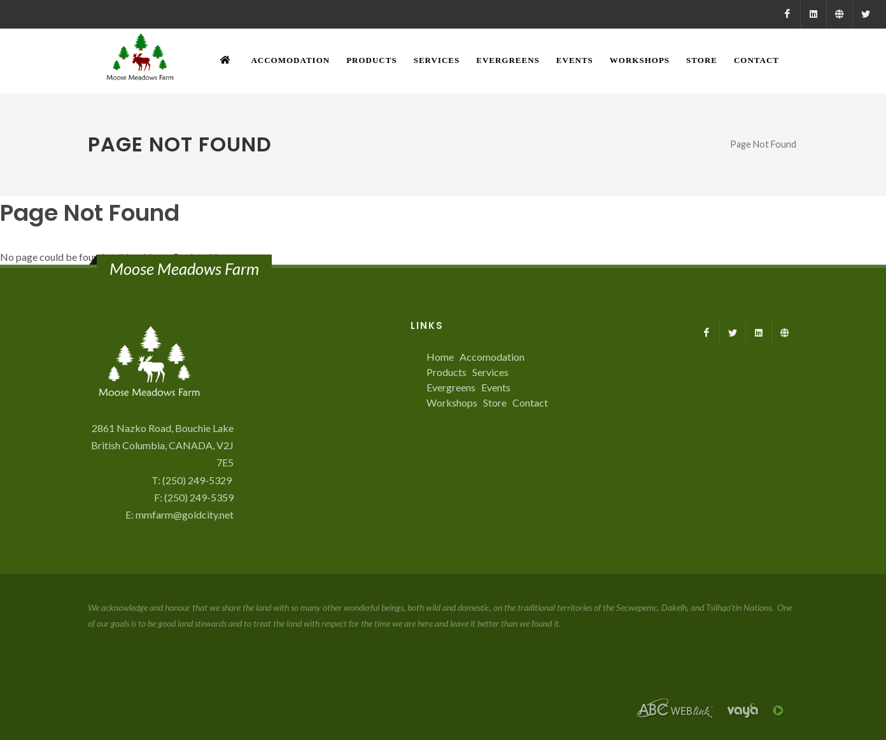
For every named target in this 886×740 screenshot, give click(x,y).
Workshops (451, 402)
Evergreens (450, 387)
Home (440, 357)
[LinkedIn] (813, 14)
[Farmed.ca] (839, 14)
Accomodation (492, 357)
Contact (530, 402)
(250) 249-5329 (198, 480)
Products (446, 372)
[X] (865, 14)
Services (490, 372)
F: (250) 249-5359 (194, 497)
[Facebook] (787, 14)
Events (495, 387)
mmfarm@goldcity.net (185, 514)
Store (495, 402)
